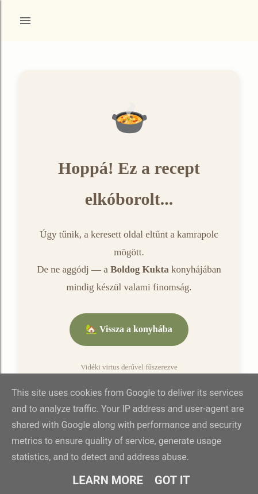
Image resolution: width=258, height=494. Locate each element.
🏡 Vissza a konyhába (129, 329)
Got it (172, 480)
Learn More (107, 480)
